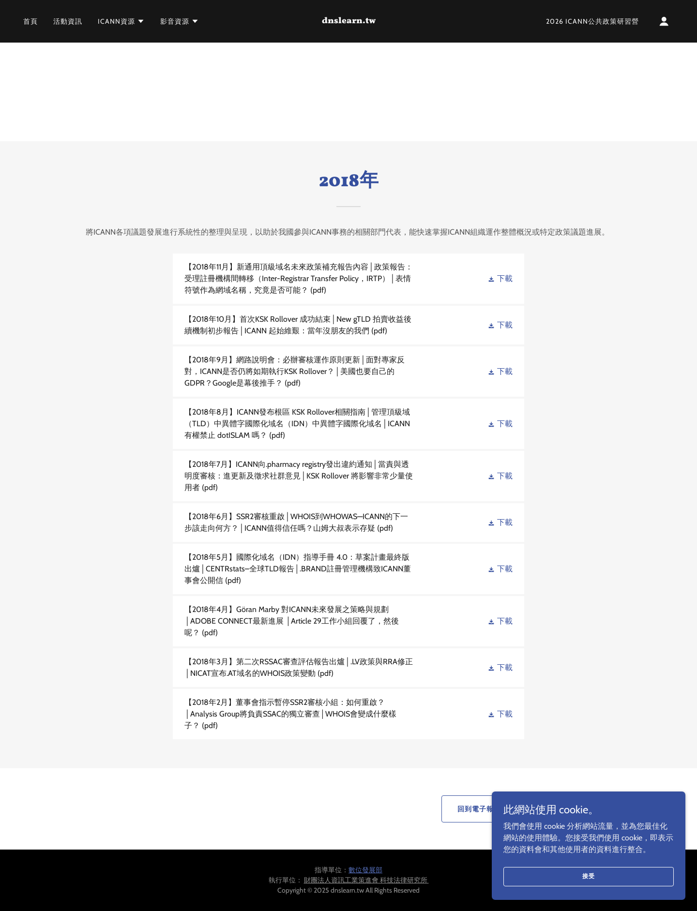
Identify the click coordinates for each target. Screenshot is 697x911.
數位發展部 (365, 870)
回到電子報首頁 (482, 809)
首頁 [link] (30, 21)
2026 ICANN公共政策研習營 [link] (592, 21)
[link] (348, 20)
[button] (121, 21)
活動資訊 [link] (67, 21)
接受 (588, 876)
